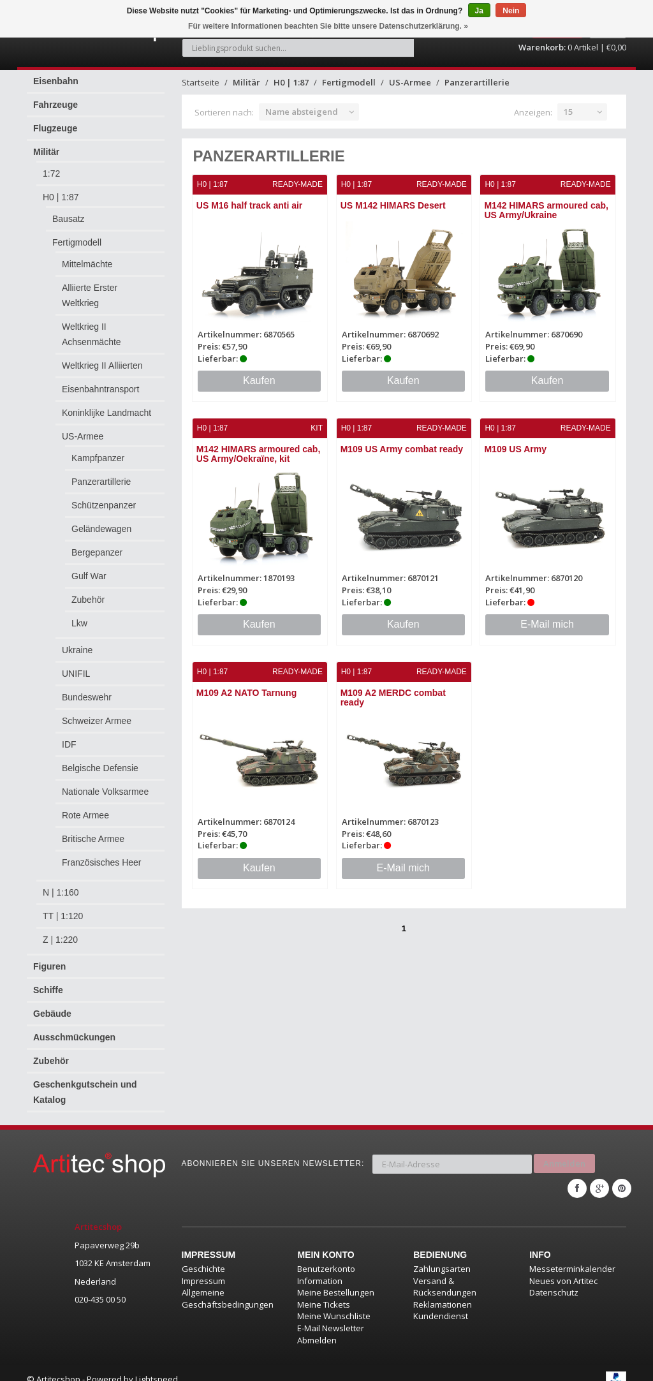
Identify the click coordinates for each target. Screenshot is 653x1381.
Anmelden (564, 1154)
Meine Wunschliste (334, 1304)
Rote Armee (85, 808)
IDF (69, 737)
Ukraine (77, 643)
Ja (479, 10)
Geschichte (203, 1256)
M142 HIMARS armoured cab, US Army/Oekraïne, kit (259, 446)
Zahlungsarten (442, 1256)
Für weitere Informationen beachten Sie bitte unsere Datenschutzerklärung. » (328, 26)
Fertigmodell (76, 235)
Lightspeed (156, 1367)
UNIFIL (76, 666)
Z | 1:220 (60, 932)
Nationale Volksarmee (105, 784)
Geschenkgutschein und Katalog (85, 1085)
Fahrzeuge (55, 97)
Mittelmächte (87, 257)
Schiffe (48, 983)
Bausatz (68, 212)
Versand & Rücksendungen (444, 1274)
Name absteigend (301, 104)
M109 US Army (516, 441)
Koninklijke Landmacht (106, 406)
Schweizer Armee (96, 714)
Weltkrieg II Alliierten (102, 358)
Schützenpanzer (103, 498)
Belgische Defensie (100, 761)
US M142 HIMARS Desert (393, 198)
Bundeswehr (87, 690)
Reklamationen (442, 1291)
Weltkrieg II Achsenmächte (91, 327)
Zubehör (88, 592)
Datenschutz (553, 1280)
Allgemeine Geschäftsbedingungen (228, 1286)
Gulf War (88, 569)
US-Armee (82, 429)
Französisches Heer (102, 855)
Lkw (79, 616)
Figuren (49, 959)
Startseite (200, 75)
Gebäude (52, 1006)
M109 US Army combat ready (402, 441)
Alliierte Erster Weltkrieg (89, 288)
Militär (46, 145)
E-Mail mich (547, 615)
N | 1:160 (61, 885)
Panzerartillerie (101, 474)
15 (568, 104)
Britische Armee (93, 832)
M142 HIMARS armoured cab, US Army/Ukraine (547, 203)
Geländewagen (101, 522)
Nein (511, 10)
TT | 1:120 (63, 909)
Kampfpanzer (97, 451)
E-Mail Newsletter (330, 1315)
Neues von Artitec (563, 1268)
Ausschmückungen (74, 1030)
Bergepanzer (96, 545)
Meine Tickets (323, 1291)
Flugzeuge (55, 121)
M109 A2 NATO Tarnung (247, 684)
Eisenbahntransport (100, 382)
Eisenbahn (55, 74)
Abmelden (317, 1327)
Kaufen (259, 372)
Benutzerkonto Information (326, 1262)
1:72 (51, 166)
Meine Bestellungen (335, 1280)
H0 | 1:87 (61, 190)
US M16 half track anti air (250, 198)
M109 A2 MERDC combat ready (393, 689)
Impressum (203, 1268)
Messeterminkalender (572, 1256)
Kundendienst (440, 1304)
